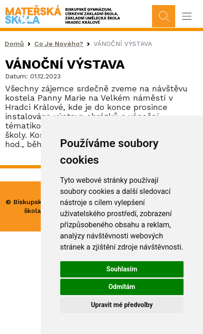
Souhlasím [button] (122, 269)
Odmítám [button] (121, 286)
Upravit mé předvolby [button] (121, 304)
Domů (14, 43)
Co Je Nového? (58, 43)
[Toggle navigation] (186, 16)
